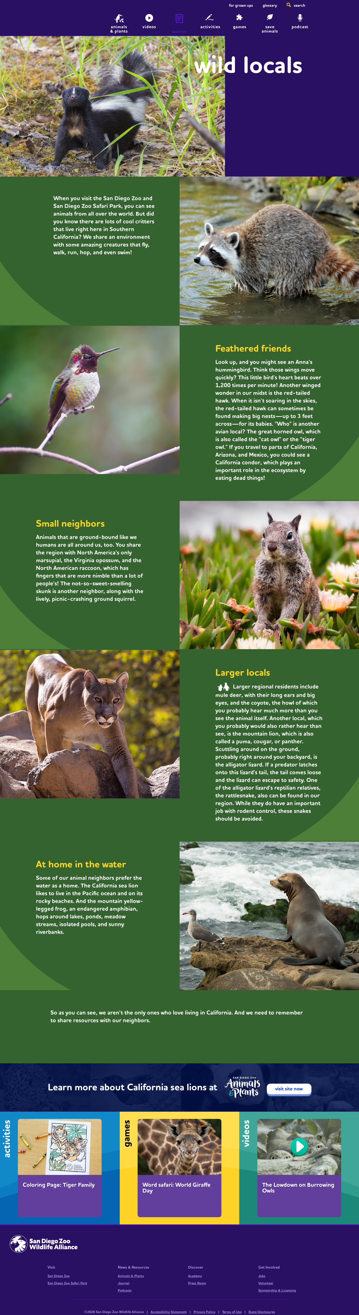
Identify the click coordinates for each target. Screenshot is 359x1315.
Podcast (300, 27)
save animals (270, 28)
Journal (123, 1283)
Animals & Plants (131, 1276)
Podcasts (125, 1290)
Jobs (261, 1276)
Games (239, 27)
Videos (149, 27)
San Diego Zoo (59, 1276)
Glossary (270, 5)
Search (299, 5)
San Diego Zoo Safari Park (67, 1283)
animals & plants (119, 28)
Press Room (197, 1283)
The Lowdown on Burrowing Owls (298, 1188)
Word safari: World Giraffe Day (176, 1188)
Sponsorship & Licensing (277, 1290)
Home (42, 20)
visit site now (289, 1089)
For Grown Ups (241, 5)
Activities (210, 27)
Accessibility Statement (169, 1312)
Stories (179, 32)
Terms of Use (232, 1312)
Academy (195, 1276)
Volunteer (265, 1283)
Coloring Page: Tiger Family (59, 1185)
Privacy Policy (204, 1312)
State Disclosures (261, 1312)
